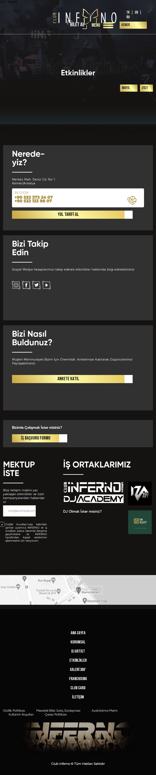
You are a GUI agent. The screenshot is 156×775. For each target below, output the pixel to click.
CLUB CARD (78, 746)
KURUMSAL (78, 700)
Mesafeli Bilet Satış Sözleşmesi (58, 769)
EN (136, 12)
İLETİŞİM (78, 755)
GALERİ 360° (78, 728)
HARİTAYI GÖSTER (78, 600)
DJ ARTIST (78, 709)
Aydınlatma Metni (104, 769)
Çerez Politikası (56, 772)
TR (128, 12)
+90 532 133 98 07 (33, 303)
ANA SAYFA (78, 691)
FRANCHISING (78, 737)
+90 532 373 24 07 (33, 300)
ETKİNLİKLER (78, 719)
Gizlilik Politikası (14, 769)
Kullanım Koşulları (21, 772)
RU (128, 17)
